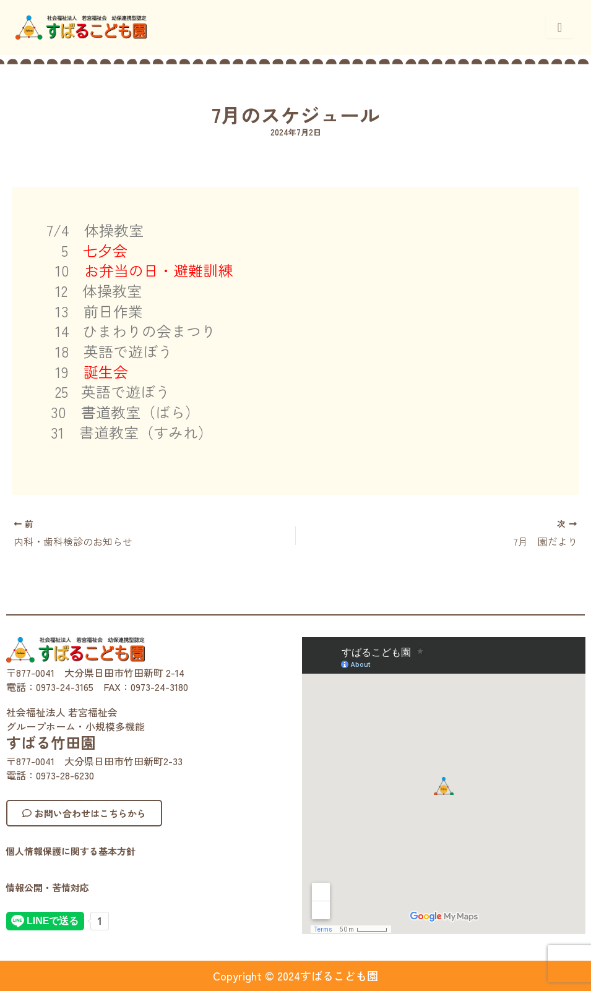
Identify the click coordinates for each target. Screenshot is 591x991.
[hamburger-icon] (560, 26)
